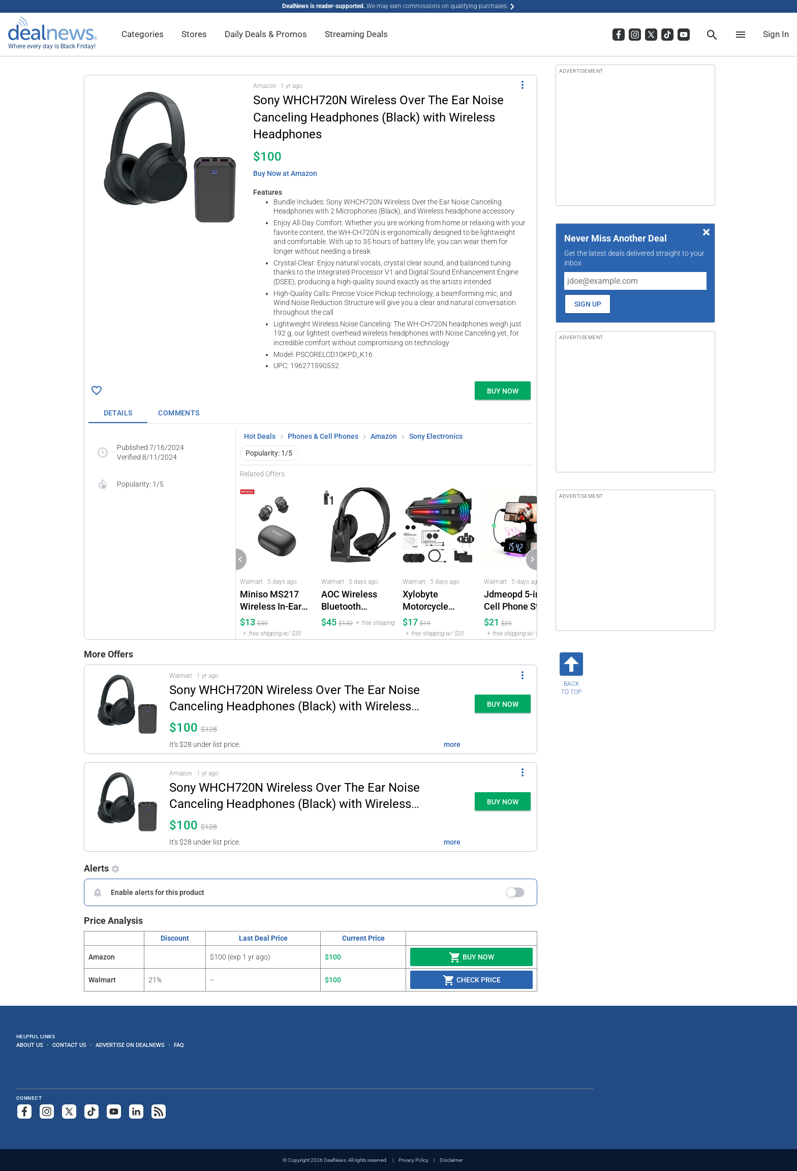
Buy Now (471, 957)
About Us (29, 1044)
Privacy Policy (413, 1160)
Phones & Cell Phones (323, 436)
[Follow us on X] (69, 1111)
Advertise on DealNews (130, 1044)
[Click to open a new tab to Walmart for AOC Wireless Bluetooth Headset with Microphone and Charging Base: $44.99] (357, 558)
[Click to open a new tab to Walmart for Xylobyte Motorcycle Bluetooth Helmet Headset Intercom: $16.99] (439, 558)
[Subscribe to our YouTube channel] (114, 1111)
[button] (310, 226)
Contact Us (69, 1044)
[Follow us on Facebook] (24, 1111)
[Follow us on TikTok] (91, 1111)
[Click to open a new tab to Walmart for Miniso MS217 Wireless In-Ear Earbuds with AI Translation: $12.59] (276, 558)
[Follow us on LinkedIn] (136, 1111)
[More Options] (522, 84)
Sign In (776, 34)
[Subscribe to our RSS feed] (158, 1111)
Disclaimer (451, 1160)
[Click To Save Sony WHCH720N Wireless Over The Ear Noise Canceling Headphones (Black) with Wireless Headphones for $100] (96, 390)
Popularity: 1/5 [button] (269, 453)
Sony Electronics (436, 436)
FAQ (179, 1044)
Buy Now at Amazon (285, 173)
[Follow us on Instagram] (47, 1111)
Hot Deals (259, 436)
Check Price (472, 980)
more (452, 744)
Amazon (384, 436)
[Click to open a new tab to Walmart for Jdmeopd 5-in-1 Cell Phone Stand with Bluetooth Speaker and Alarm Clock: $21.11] (520, 558)
